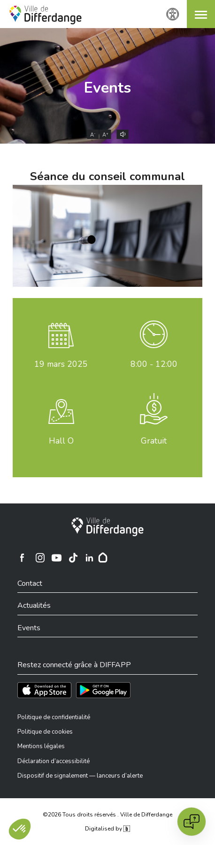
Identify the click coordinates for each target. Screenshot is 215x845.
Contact (29, 583)
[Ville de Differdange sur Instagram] (40, 557)
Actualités (34, 605)
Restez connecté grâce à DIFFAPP (74, 665)
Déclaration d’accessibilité (53, 761)
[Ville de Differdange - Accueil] (45, 15)
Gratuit (154, 440)
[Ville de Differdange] (107, 526)
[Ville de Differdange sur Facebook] (22, 557)
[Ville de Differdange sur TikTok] (73, 557)
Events (107, 88)
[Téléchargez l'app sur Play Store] (103, 690)
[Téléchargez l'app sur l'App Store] (44, 690)
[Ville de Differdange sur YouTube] (56, 557)
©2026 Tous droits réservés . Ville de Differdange (107, 814)
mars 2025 (61, 364)
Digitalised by (107, 828)
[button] (201, 14)
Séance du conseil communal (107, 176)
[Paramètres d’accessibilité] (172, 14)
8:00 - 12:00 (154, 364)
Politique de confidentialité (53, 717)
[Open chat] (191, 822)
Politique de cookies (45, 732)
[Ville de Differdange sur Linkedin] (89, 557)
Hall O (61, 440)
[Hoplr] (102, 557)
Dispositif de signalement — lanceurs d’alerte (80, 776)
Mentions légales (41, 746)
